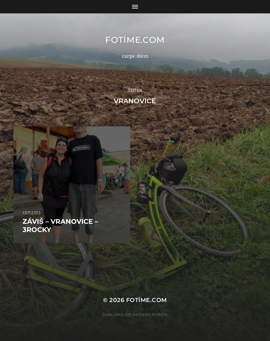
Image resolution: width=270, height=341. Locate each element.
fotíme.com (135, 40)
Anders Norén (150, 314)
